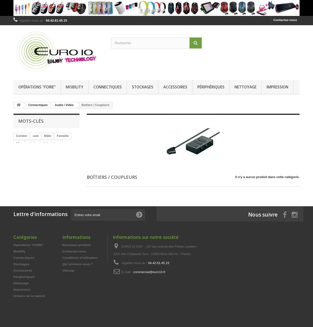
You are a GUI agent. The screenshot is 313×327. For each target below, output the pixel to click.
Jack (43, 150)
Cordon (21, 136)
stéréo (32, 143)
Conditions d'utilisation (80, 258)
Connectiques (107, 87)
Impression (277, 87)
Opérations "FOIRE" (37, 87)
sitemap (68, 270)
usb (35, 136)
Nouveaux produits (76, 245)
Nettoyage (246, 87)
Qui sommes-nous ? (77, 264)
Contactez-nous (285, 20)
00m (19, 143)
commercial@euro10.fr (149, 272)
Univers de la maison (29, 296)
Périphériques (210, 87)
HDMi (56, 150)
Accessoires (175, 87)
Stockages (142, 87)
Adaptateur (51, 143)
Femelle (62, 136)
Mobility (74, 87)
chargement (25, 150)
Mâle (47, 136)
